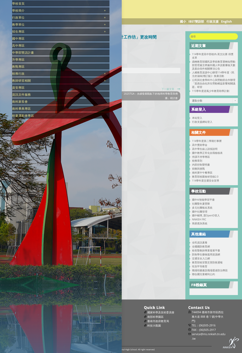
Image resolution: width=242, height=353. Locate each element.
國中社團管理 (199, 211)
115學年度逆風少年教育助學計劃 (210, 91)
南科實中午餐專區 (202, 172)
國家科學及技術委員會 (160, 312)
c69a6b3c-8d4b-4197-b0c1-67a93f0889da (74, 70)
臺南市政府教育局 (158, 321)
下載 (105, 70)
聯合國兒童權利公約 (203, 274)
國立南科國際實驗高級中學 (58, 2)
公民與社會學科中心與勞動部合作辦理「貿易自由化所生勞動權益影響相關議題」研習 (213, 83)
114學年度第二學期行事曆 (207, 141)
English (226, 21)
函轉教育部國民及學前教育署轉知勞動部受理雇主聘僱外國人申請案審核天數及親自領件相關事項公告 (213, 65)
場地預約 (108, 317)
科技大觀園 (154, 325)
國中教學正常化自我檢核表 (207, 153)
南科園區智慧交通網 (71, 325)
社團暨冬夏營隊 (201, 203)
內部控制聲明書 (201, 164)
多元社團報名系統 (202, 207)
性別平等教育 (199, 266)
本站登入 (197, 118)
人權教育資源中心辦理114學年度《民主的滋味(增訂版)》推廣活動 (213, 74)
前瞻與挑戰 (198, 168)
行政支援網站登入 (202, 122)
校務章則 (197, 160)
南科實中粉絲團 (68, 321)
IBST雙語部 (196, 21)
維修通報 (108, 312)
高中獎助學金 (199, 145)
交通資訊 (64, 312)
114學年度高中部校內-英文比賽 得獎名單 (212, 55)
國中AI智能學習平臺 (203, 199)
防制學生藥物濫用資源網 (206, 254)
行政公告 (83, 45)
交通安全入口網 (201, 258)
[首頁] (47, 29)
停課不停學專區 (201, 157)
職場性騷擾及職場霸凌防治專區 (210, 270)
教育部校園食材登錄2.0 (205, 176)
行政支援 (213, 21)
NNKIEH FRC (199, 219)
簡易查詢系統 (199, 223)
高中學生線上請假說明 (204, 149)
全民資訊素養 (199, 242)
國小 (183, 21)
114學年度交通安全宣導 (205, 180)
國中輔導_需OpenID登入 (206, 215)
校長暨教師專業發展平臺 (206, 250)
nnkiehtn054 (53, 45)
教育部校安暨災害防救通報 (207, 262)
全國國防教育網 (201, 246)
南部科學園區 (155, 317)
